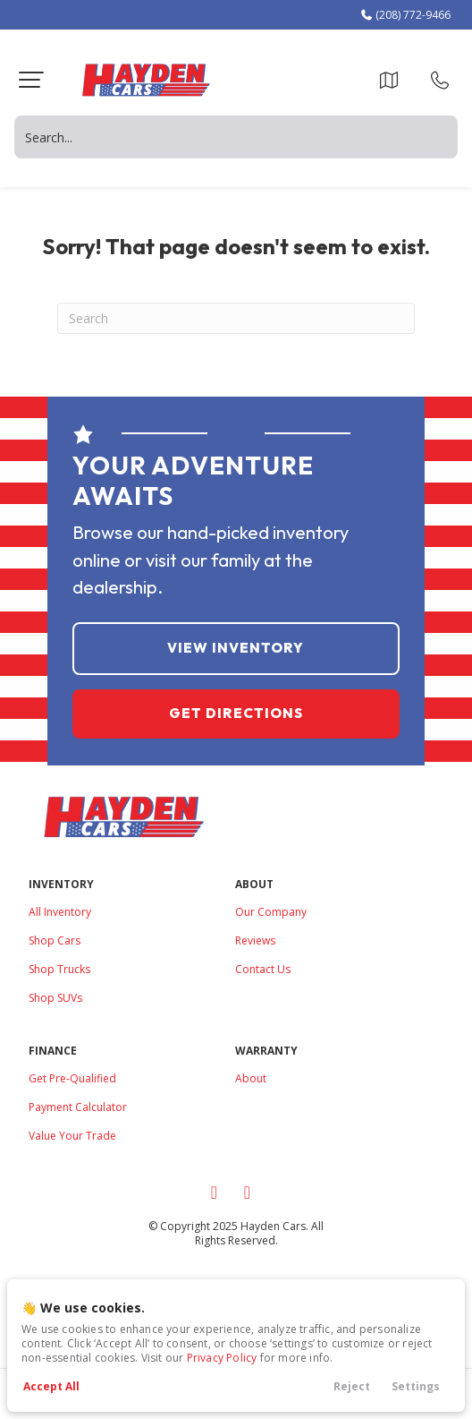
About (250, 1078)
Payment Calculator (78, 1107)
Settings (416, 1386)
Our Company (271, 911)
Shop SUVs (55, 997)
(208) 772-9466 (405, 14)
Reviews (255, 940)
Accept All (51, 1386)
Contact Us (263, 969)
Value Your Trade (72, 1135)
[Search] (236, 318)
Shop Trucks (59, 969)
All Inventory (60, 911)
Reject (351, 1386)
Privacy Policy (222, 1357)
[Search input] (236, 136)
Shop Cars (54, 940)
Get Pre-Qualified (72, 1078)
